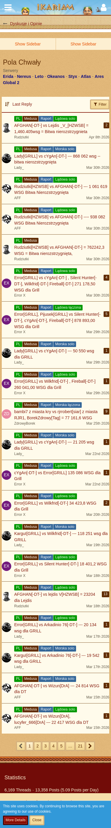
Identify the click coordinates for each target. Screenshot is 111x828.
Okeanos (56, 76)
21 (80, 746)
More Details (15, 820)
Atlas (86, 76)
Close (36, 820)
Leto (39, 76)
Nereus (24, 76)
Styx (72, 76)
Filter (100, 104)
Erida (8, 76)
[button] (8, 7)
